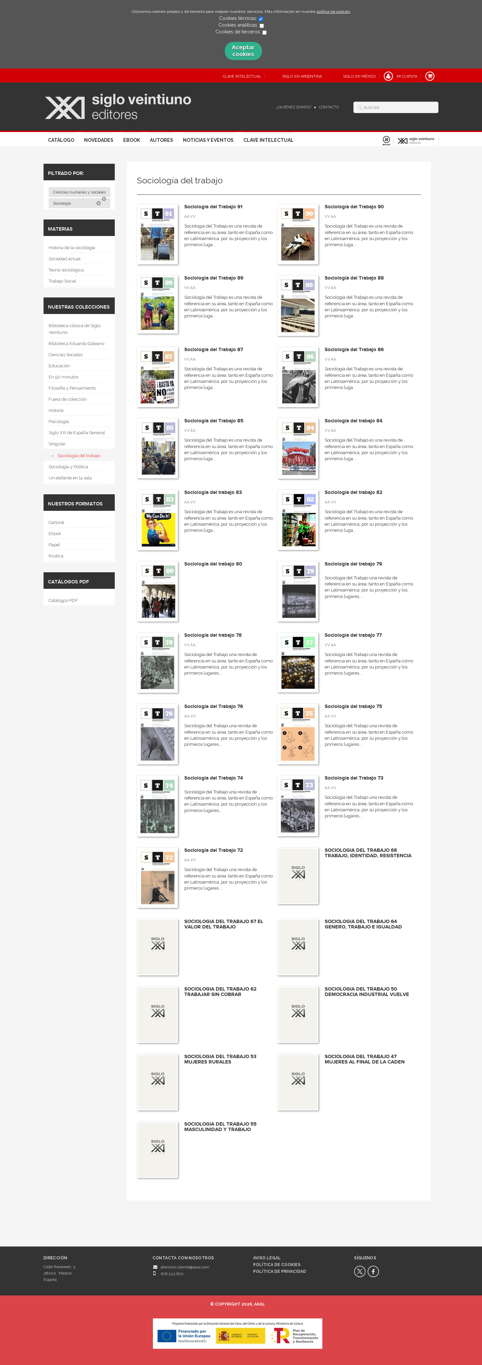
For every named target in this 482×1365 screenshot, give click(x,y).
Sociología (77, 203)
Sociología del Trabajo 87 (213, 349)
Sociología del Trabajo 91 (213, 207)
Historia (56, 410)
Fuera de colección (68, 399)
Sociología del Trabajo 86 (354, 349)
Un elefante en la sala (70, 477)
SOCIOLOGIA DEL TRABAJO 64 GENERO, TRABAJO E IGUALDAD (363, 924)
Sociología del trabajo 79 (353, 564)
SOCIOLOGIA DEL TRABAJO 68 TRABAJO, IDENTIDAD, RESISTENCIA (368, 853)
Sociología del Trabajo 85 (213, 421)
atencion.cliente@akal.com (185, 1267)
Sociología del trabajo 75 (353, 706)
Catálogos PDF (63, 600)
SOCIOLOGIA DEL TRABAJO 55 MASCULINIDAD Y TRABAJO (220, 1127)
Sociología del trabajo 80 (213, 564)
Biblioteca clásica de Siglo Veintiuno (75, 329)
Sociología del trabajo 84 (353, 421)
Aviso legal (267, 1258)
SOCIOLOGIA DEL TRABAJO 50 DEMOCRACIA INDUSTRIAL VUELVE (367, 992)
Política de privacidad (279, 1271)
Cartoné (56, 522)
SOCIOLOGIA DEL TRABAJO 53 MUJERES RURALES (220, 1059)
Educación (59, 365)
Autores (161, 140)
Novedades (98, 140)
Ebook (131, 140)
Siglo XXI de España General (77, 432)
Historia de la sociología (72, 247)
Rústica (56, 555)
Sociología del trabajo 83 (213, 492)
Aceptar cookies (243, 50)
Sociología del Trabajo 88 (354, 278)
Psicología (59, 421)
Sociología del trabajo (78, 455)
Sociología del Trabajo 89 (213, 278)
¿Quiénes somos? (293, 107)
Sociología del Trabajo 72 (213, 850)
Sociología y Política (68, 466)
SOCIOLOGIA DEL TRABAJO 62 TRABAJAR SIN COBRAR (220, 992)
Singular (57, 443)
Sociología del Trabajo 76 (213, 706)
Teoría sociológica (66, 269)
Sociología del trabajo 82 (353, 492)
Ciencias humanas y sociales (80, 193)
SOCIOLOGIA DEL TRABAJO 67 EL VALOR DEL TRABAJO (223, 924)
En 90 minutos (63, 376)
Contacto (329, 107)
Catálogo (61, 140)
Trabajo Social (62, 281)
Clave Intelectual (268, 140)
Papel (54, 544)
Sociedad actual (65, 258)
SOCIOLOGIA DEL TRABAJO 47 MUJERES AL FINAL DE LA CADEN (365, 1059)
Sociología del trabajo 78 (213, 635)
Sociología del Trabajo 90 (354, 207)
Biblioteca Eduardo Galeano (76, 343)
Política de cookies (276, 1264)
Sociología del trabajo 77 (353, 635)
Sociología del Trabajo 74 (213, 778)
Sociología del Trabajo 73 (354, 778)
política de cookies (333, 11)
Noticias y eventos (208, 140)
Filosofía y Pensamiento (72, 388)
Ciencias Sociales (66, 354)
